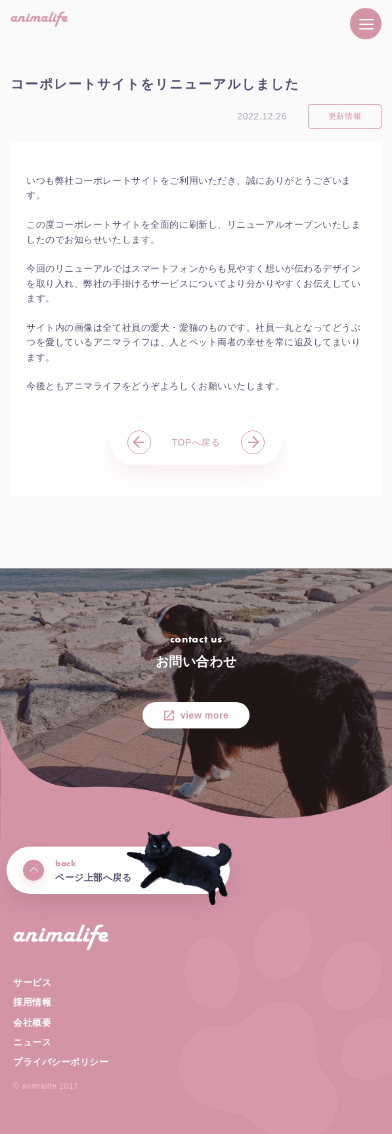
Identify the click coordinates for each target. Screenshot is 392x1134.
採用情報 (32, 1002)
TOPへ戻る (196, 442)
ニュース (32, 1042)
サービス (32, 982)
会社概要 (32, 1022)
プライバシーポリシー (61, 1062)
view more (205, 715)
